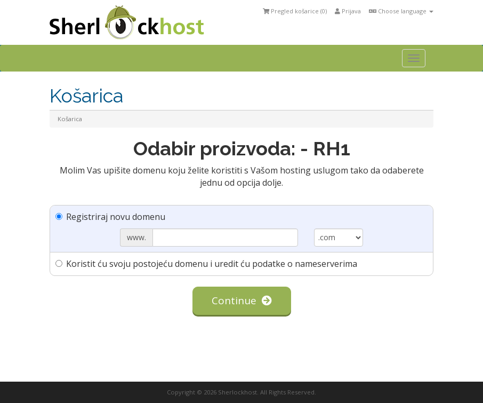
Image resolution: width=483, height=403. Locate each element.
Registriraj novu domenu (110, 217)
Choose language (401, 11)
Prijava (348, 11)
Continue (242, 300)
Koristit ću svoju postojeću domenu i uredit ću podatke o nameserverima (206, 264)
